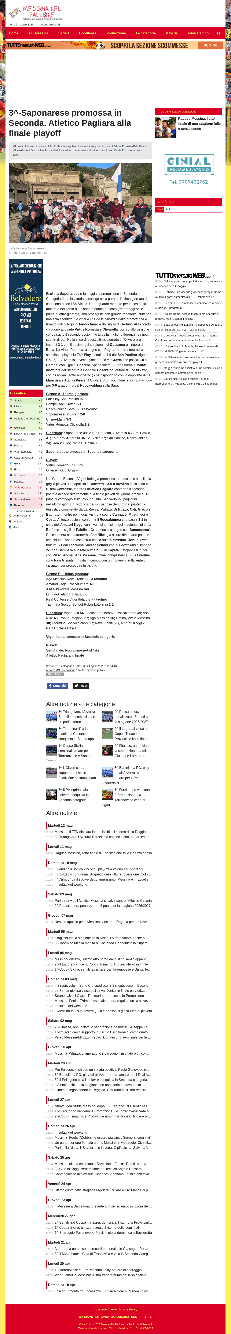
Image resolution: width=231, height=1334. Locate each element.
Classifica (18, 393)
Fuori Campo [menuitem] (198, 33)
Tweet (80, 686)
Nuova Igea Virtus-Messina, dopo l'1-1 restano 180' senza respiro (104, 1106)
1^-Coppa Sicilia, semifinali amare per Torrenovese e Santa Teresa (105, 969)
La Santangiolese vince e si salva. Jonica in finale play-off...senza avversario (112, 990)
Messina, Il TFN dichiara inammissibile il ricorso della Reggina (101, 832)
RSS (149, 1317)
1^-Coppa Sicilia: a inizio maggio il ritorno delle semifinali (97, 1227)
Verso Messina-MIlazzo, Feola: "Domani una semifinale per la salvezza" (108, 1037)
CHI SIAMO (86, 1317)
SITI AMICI (102, 1317)
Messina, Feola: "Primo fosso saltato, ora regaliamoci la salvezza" (104, 1001)
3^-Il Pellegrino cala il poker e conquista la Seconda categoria (74, 795)
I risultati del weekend (71, 884)
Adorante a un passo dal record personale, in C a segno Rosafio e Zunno (109, 1249)
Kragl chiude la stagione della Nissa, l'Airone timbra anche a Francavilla (108, 938)
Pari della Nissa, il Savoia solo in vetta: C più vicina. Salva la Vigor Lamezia (111, 1148)
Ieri (168, 209)
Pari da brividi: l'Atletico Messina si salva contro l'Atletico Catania (103, 900)
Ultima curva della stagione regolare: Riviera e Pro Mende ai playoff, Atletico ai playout (119, 1190)
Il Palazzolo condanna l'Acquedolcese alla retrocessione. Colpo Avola (107, 874)
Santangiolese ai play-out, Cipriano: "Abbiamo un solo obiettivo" (102, 1174)
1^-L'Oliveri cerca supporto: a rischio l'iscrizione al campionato (77, 773)
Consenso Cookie (105, 1309)
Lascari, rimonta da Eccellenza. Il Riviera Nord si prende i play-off (104, 1291)
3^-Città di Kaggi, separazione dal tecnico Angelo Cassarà (98, 1169)
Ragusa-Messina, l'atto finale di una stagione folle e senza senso (103, 853)
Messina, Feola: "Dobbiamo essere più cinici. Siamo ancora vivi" (103, 1137)
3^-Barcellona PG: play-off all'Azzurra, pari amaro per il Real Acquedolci (108, 1074)
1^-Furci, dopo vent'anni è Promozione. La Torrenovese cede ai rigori (106, 1111)
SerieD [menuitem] (63, 33)
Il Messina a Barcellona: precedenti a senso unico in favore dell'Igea (106, 1206)
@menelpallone (96, 670)
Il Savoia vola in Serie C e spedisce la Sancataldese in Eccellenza (104, 985)
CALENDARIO (120, 1317)
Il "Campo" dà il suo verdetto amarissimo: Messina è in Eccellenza (104, 879)
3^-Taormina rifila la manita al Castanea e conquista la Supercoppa (77, 734)
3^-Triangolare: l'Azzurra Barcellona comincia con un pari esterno (76, 717)
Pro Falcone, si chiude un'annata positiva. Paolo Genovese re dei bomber (110, 1069)
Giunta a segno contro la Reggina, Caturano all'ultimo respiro (100, 1090)
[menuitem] (218, 33)
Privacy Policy (128, 1309)
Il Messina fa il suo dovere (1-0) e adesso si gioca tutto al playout (103, 1011)
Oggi (160, 209)
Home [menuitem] (13, 33)
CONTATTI (137, 1317)
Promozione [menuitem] (116, 33)
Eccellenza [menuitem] (87, 33)
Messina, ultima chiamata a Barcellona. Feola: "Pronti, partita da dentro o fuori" (114, 1164)
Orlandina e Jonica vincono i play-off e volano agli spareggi (99, 869)
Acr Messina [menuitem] (38, 33)
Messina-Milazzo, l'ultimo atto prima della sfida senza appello (100, 959)
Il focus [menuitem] (172, 33)
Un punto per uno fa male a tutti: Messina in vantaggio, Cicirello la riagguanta (112, 1142)
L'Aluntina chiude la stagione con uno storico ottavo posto (98, 1085)
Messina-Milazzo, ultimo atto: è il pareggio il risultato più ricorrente (104, 1053)
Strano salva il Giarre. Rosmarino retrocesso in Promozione (99, 996)
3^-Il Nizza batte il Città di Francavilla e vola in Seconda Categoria (104, 1254)
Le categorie (64, 666)
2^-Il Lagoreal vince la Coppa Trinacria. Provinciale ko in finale (131, 734)
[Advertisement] (189, 242)
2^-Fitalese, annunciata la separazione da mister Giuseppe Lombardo (133, 751)
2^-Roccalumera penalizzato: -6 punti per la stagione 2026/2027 (133, 717)
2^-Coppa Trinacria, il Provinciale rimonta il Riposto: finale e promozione (109, 1116)
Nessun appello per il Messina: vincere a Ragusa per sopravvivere (104, 922)
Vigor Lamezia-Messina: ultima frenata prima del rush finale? (100, 1275)
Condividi (57, 686)
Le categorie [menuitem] (146, 33)
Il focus (162, 111)
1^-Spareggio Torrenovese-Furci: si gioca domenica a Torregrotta (103, 1232)
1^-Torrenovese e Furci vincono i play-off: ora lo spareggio (98, 1270)
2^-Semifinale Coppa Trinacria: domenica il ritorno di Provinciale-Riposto (109, 1222)
